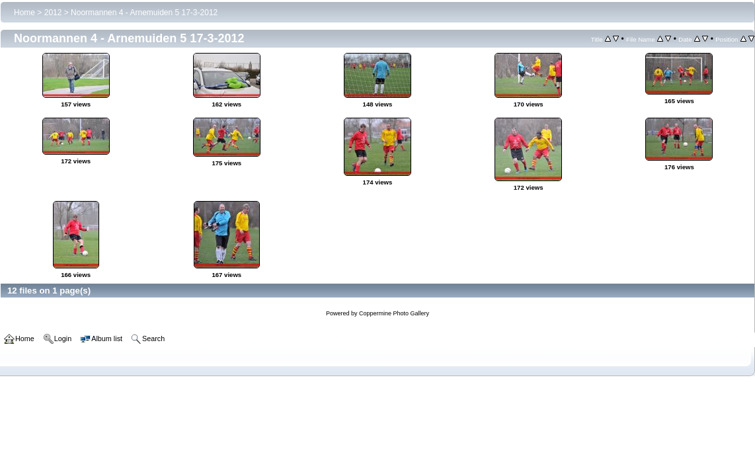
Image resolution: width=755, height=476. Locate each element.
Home (24, 12)
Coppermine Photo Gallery (394, 313)
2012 (53, 12)
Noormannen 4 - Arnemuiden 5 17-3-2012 (144, 12)
